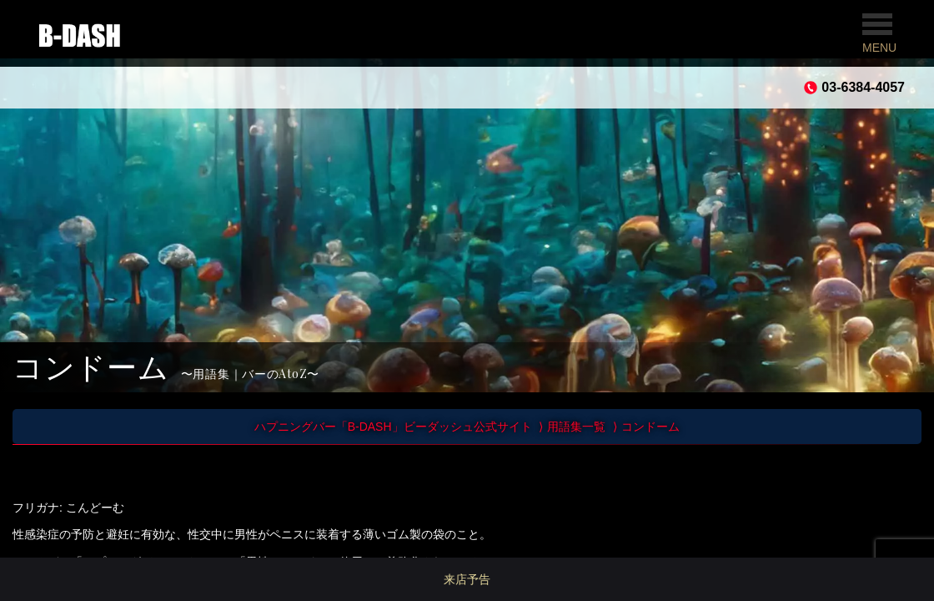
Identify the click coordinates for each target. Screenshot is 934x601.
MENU (879, 33)
